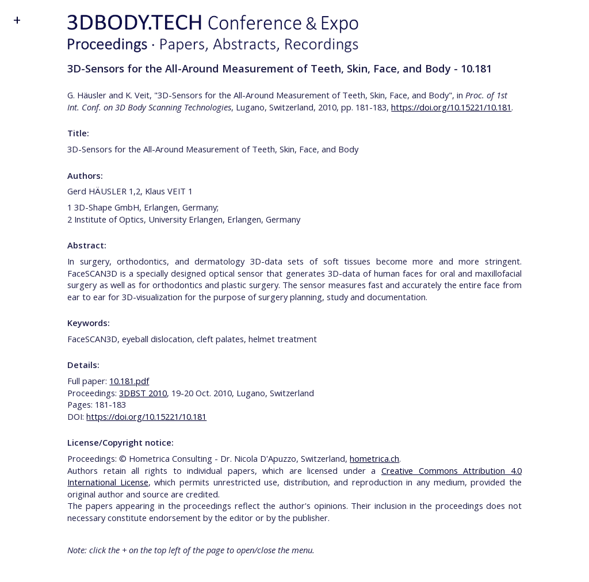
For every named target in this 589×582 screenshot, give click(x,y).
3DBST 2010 (143, 393)
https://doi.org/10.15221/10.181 (451, 107)
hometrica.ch (374, 458)
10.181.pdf (129, 380)
